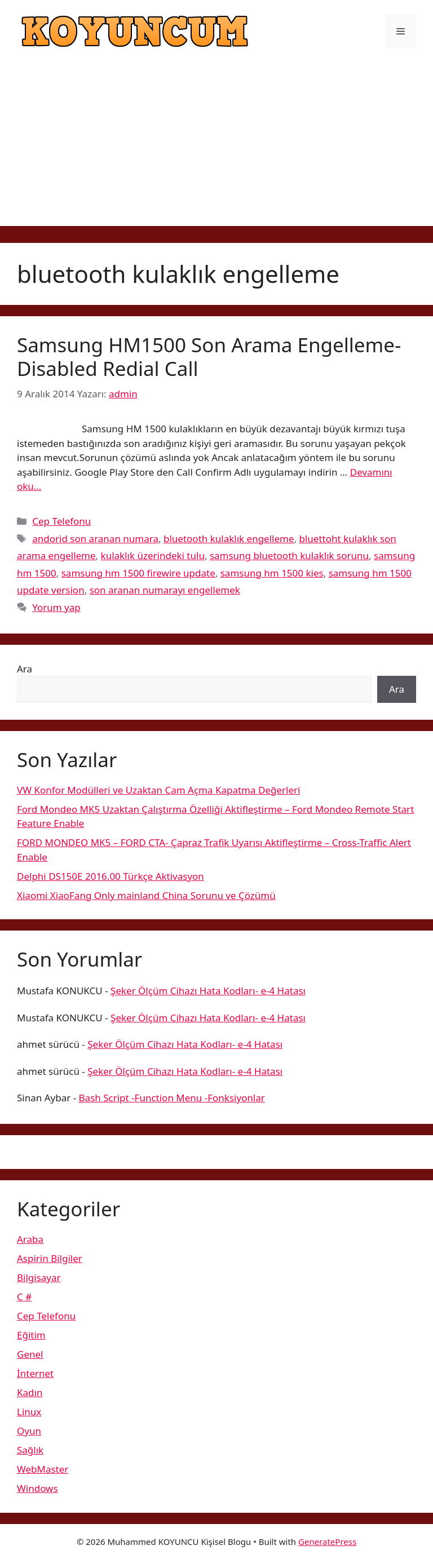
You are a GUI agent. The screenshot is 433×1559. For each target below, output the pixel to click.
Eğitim (31, 1334)
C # (24, 1296)
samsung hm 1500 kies (272, 572)
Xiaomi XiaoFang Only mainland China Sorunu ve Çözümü (146, 895)
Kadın (29, 1392)
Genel (30, 1354)
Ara (24, 668)
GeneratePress (327, 1541)
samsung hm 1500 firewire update (138, 572)
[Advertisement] (216, 147)
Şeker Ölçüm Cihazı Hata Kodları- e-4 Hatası (208, 990)
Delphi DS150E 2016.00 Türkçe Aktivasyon (110, 876)
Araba (30, 1239)
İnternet (35, 1373)
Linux (29, 1411)
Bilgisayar (39, 1277)
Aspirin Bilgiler (49, 1258)
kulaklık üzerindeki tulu (153, 555)
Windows (37, 1488)
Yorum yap (56, 607)
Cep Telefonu (61, 521)
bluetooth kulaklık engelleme (229, 538)
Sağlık (30, 1449)
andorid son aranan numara (95, 538)
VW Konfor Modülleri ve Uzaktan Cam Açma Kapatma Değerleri (158, 789)
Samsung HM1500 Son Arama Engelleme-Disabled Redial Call (209, 356)
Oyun (29, 1430)
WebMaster (42, 1469)
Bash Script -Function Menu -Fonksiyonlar (172, 1097)
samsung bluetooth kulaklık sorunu (289, 555)
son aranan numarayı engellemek (165, 589)
